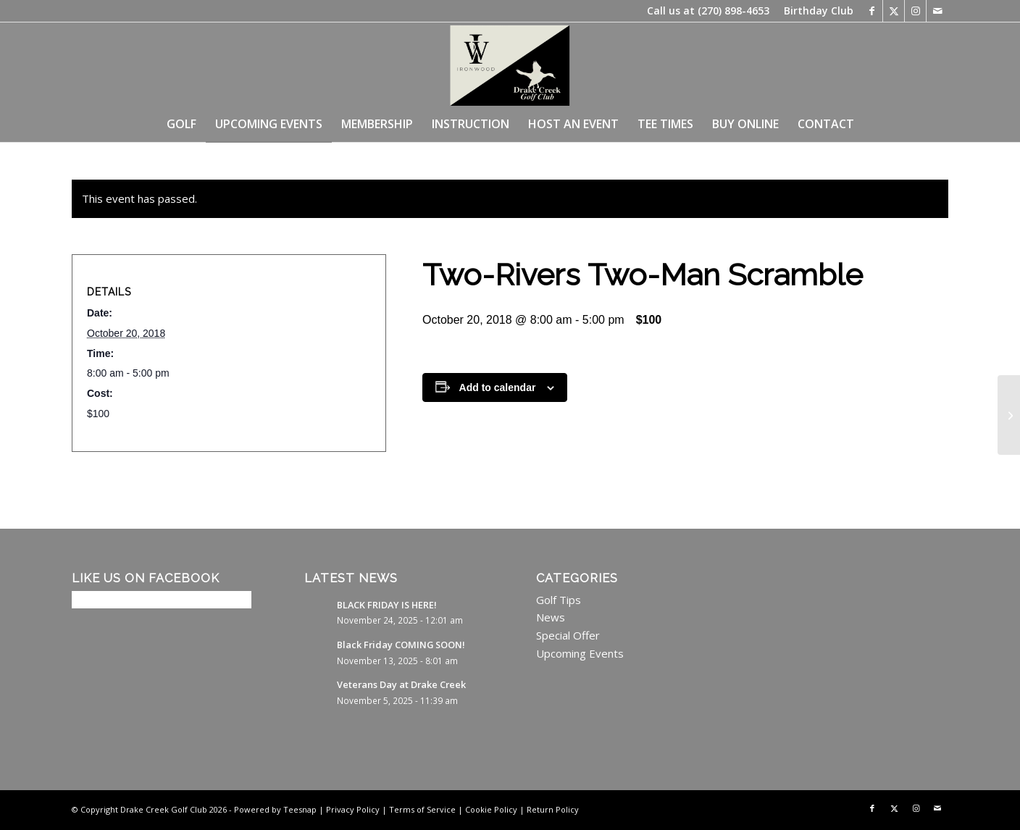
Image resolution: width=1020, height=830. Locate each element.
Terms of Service (422, 809)
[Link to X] (893, 11)
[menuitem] (815, 10)
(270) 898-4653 (733, 10)
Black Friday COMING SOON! (401, 644)
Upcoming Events (580, 653)
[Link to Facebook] (871, 11)
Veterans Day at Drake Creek (401, 684)
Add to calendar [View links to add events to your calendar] (497, 387)
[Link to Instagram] (915, 11)
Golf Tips (558, 599)
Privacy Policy (353, 809)
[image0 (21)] (509, 64)
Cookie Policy (491, 809)
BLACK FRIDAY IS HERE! (387, 604)
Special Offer (568, 635)
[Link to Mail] (937, 11)
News (550, 617)
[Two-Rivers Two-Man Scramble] (1009, 415)
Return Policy (553, 809)
